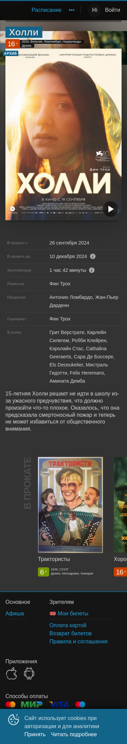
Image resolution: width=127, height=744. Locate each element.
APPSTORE (11, 673)
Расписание (46, 10)
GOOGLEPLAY (29, 673)
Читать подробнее (74, 734)
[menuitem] (46, 10)
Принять (35, 734)
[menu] (42, 10)
